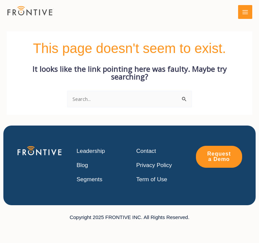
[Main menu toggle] (245, 12)
